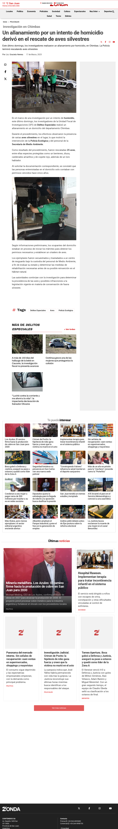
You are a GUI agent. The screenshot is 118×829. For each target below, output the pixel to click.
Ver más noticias (59, 693)
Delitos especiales (38, 310)
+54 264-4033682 (73, 821)
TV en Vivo (59, 3)
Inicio (5, 22)
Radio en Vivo (46, 3)
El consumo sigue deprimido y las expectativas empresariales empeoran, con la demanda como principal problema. (20, 661)
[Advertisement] (77, 22)
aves (52, 310)
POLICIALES (14, 22)
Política (20, 11)
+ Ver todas (69, 329)
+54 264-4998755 (75, 824)
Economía (31, 11)
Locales (9, 11)
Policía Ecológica (66, 310)
